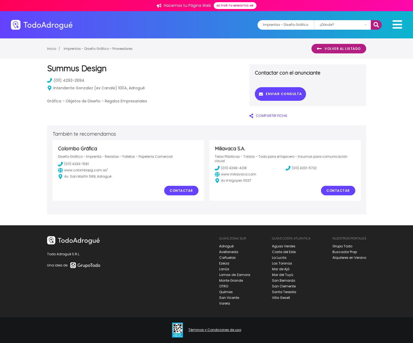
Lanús (224, 269)
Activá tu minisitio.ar (235, 6)
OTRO (223, 286)
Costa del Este (284, 252)
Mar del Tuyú (282, 274)
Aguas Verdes (283, 246)
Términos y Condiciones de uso (214, 330)
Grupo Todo (342, 246)
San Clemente (284, 286)
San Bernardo (283, 280)
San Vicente (229, 297)
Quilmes (226, 292)
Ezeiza (224, 263)
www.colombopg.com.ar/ (83, 170)
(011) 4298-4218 (231, 168)
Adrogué (226, 246)
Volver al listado (339, 48)
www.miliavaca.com (235, 174)
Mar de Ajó (280, 269)
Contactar (181, 190)
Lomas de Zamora (234, 274)
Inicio (51, 48)
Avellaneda (228, 252)
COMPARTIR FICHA (268, 115)
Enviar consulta (280, 93)
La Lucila (279, 257)
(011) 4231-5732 (301, 168)
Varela (224, 303)
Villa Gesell (281, 297)
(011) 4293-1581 (73, 164)
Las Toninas (282, 263)
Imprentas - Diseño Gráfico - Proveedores (98, 48)
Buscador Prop (344, 252)
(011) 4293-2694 (65, 80)
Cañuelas (227, 257)
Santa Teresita (284, 292)
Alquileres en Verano (349, 257)
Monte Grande (231, 280)
